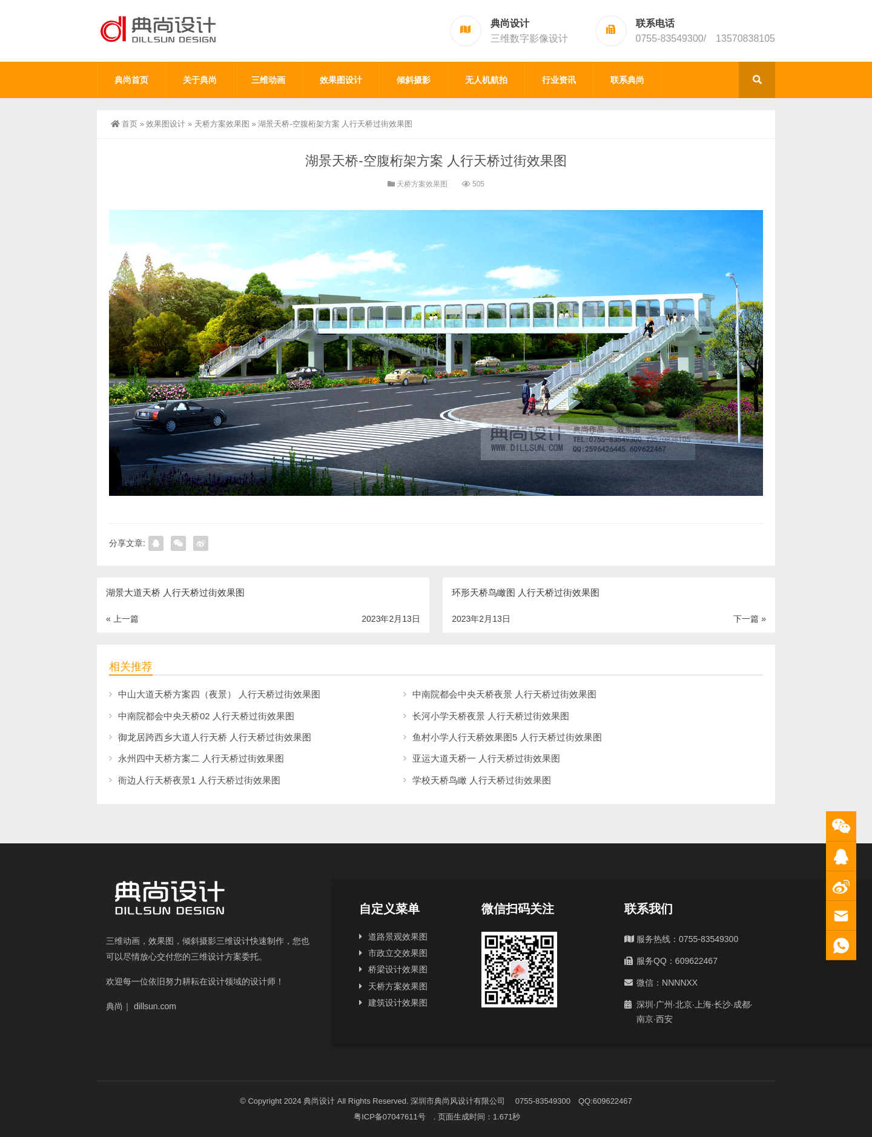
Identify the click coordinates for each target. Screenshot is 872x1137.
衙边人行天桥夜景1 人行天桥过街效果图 (199, 780)
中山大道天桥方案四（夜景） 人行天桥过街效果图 (219, 694)
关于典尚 (200, 80)
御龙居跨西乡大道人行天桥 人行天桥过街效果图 (214, 737)
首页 (124, 123)
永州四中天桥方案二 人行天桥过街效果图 (201, 758)
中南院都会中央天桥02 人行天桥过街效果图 (206, 716)
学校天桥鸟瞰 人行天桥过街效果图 (481, 780)
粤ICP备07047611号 (394, 1116)
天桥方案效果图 (221, 123)
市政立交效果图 (398, 953)
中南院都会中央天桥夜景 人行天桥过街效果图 (504, 694)
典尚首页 (131, 80)
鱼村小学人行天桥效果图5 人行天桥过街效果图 (507, 737)
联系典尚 (627, 80)
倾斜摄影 (414, 80)
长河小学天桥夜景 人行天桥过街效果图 (490, 716)
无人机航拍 (486, 80)
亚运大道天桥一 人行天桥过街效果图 (486, 758)
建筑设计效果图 (398, 1002)
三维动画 (268, 80)
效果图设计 (341, 80)
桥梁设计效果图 (398, 969)
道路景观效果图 (398, 936)
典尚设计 (319, 1101)
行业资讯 (559, 80)
